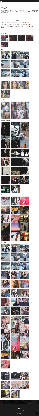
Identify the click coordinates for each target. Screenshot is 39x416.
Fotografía (22, 410)
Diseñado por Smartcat (19, 413)
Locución (16, 410)
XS (1, 1)
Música (19, 410)
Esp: (26, 410)
